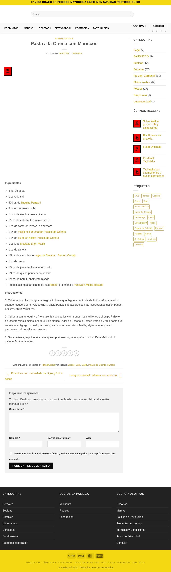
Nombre (14, 438)
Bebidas (138, 62)
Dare (78, 365)
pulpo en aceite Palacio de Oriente (38, 237)
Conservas (9, 529)
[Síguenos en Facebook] (148, 30)
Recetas (45, 28)
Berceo (71, 365)
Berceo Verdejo (67, 255)
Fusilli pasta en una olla (152, 137)
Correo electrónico (58, 438)
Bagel (136, 50)
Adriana (77, 53)
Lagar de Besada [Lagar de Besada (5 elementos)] (142, 212)
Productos (12, 28)
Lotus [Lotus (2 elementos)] (151, 217)
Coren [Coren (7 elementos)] (137, 201)
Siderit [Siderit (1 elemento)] (148, 233)
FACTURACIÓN (101, 28)
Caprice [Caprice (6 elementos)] (156, 196)
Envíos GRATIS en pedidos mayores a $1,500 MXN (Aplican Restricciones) (85, 2)
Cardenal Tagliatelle (149, 160)
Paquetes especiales (15, 542)
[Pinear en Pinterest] (70, 353)
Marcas (29, 28)
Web (88, 438)
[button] (158, 26)
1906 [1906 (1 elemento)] (136, 196)
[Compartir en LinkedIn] (76, 353)
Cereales (8, 504)
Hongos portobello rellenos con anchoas (96, 375)
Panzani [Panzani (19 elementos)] (159, 228)
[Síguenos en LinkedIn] (166, 30)
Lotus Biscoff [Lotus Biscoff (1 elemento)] (140, 223)
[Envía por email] (64, 353)
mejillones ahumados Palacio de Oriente (42, 231)
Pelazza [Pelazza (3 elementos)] (138, 233)
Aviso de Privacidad (128, 536)
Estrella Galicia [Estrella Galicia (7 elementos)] (141, 206)
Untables (8, 517)
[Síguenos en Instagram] (153, 30)
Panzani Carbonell (144, 75)
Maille (84, 365)
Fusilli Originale (152, 146)
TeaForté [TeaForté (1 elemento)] (138, 244)
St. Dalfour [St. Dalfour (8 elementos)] (139, 239)
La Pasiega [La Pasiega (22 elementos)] (139, 217)
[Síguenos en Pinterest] (162, 30)
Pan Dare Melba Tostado (88, 284)
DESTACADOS (63, 28)
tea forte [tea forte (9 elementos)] (152, 239)
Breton (54, 284)
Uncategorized (142, 101)
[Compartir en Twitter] (58, 353)
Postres (137, 88)
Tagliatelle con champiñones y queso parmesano (153, 172)
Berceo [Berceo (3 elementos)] (145, 196)
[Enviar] (130, 14)
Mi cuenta (65, 504)
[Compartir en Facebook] (52, 353)
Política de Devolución (130, 517)
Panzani (111, 365)
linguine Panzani (31, 202)
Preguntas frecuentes (129, 523)
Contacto (122, 542)
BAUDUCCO (141, 56)
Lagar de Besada (44, 255)
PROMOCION (82, 28)
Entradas (138, 69)
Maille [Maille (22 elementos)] (152, 223)
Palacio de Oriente (97, 365)
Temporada (140, 95)
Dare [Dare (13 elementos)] (145, 201)
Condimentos (10, 536)
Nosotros (122, 504)
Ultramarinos (10, 523)
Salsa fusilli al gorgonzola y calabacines (151, 124)
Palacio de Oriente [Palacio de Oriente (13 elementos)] (143, 228)
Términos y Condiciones (131, 529)
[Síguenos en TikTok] (157, 30)
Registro (64, 510)
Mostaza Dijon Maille (32, 243)
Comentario (16, 409)
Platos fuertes (64, 39)
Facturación (66, 517)
